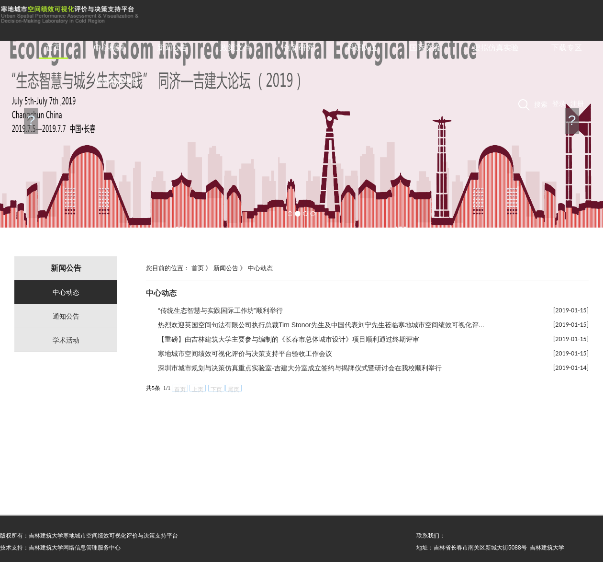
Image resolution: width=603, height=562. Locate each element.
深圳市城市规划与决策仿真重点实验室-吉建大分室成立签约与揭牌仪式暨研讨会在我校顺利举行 (300, 368)
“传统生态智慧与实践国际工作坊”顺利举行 (220, 310)
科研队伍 (361, 48)
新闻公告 (172, 48)
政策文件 (235, 48)
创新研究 (298, 48)
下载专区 (566, 48)
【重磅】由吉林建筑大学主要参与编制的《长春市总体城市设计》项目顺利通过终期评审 (288, 339)
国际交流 (425, 48)
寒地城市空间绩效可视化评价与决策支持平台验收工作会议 (245, 353)
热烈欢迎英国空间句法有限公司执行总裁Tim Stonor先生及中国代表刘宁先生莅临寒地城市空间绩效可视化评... (321, 325)
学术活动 (66, 340)
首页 (53, 48)
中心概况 (109, 48)
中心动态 (66, 292)
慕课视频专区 (117, 81)
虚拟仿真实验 (496, 48)
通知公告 (66, 316)
